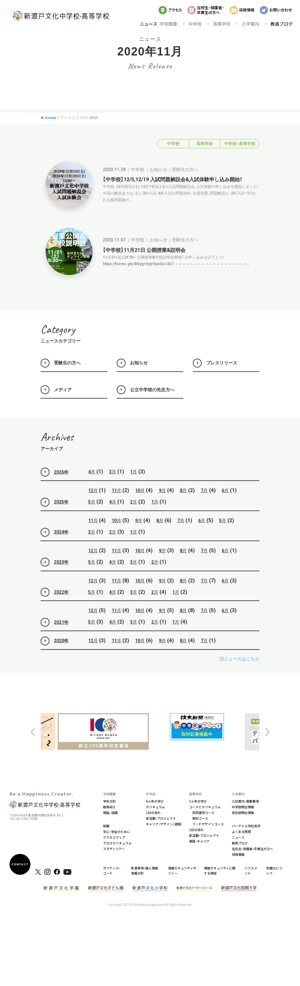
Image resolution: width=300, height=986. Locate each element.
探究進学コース (203, 812)
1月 (133, 487)
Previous (33, 732)
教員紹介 (109, 806)
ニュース (148, 24)
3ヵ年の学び (198, 801)
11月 (116, 506)
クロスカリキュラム (117, 843)
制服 (106, 825)
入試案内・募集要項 (245, 801)
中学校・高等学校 (239, 159)
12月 (93, 506)
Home (50, 133)
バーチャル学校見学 (246, 825)
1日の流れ (153, 812)
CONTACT (20, 864)
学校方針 (109, 801)
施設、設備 (110, 812)
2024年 (54, 547)
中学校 (173, 159)
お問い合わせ (280, 9)
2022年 (54, 608)
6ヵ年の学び (155, 801)
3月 (112, 487)
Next (267, 732)
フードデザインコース (208, 824)
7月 (204, 506)
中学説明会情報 (243, 806)
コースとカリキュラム (205, 806)
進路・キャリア (199, 841)
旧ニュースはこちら (239, 674)
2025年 (54, 517)
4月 (91, 487)
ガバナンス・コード (112, 870)
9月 (162, 506)
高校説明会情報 (243, 812)
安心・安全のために (116, 831)
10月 (140, 506)
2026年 (54, 487)
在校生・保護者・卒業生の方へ (210, 10)
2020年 (54, 656)
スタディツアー (114, 848)
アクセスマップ (114, 837)
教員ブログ (282, 24)
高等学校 (204, 159)
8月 (183, 506)
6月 (225, 506)
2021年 (54, 637)
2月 (133, 517)
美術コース (200, 818)
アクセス (175, 9)
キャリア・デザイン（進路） (164, 824)
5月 (91, 517)
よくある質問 (241, 831)
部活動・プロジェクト (161, 818)
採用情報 (246, 9)
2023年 (54, 577)
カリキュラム (155, 806)
